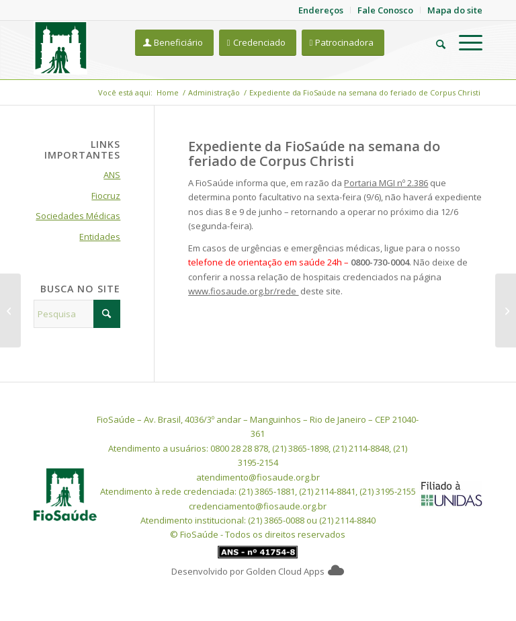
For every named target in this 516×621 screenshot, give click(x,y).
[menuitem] (434, 42)
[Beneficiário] (174, 43)
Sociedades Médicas (78, 216)
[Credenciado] (257, 43)
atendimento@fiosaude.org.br (258, 477)
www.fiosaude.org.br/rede (243, 291)
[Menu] (463, 42)
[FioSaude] (60, 48)
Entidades (99, 237)
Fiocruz (105, 196)
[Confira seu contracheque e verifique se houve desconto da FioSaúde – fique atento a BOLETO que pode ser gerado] (505, 310)
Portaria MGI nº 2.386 (386, 183)
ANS (111, 175)
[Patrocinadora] (343, 43)
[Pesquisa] (434, 42)
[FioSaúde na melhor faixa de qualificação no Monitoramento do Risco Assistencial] (10, 310)
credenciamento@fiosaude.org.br (258, 506)
